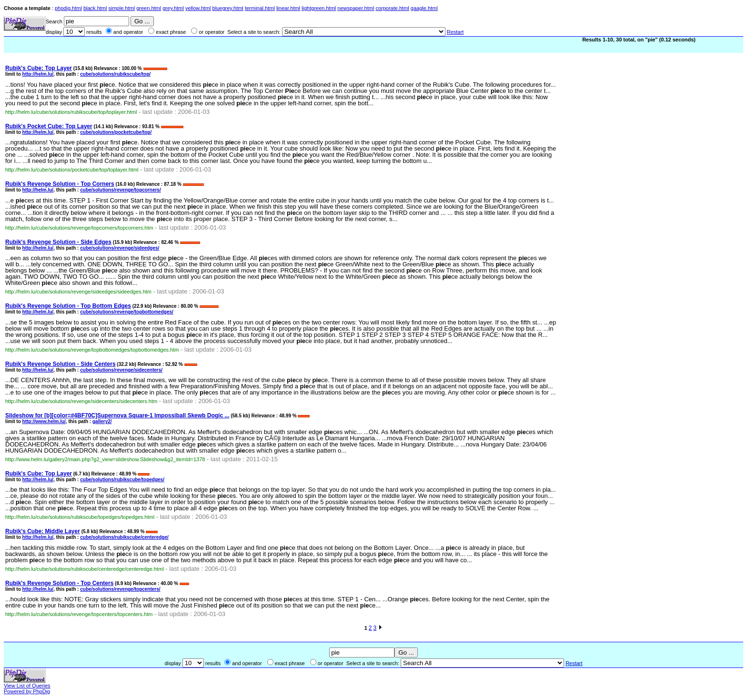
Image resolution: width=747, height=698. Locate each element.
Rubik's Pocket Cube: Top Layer (48, 126)
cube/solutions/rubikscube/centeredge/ (124, 537)
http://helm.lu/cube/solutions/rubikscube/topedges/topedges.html (79, 517)
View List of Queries (27, 685)
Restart (455, 32)
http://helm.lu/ (38, 74)
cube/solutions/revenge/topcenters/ (120, 589)
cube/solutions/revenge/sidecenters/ (121, 370)
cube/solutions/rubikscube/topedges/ (122, 479)
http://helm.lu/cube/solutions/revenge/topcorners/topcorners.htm (79, 228)
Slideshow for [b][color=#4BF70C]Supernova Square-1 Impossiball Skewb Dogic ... (117, 415)
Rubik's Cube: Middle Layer (42, 531)
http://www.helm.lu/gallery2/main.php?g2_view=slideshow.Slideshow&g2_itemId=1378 (105, 459)
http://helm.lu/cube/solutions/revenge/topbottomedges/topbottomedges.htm (92, 350)
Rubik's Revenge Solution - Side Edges (58, 242)
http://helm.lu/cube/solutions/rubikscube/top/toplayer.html (71, 112)
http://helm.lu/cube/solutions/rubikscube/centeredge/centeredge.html (84, 569)
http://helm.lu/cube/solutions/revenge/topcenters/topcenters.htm (78, 614)
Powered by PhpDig (27, 691)
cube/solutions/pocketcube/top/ (115, 132)
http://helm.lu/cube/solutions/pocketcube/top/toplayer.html (71, 169)
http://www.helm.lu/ (44, 421)
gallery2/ (102, 421)
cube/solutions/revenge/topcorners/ (120, 189)
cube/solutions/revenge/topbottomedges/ (126, 311)
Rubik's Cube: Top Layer (38, 68)
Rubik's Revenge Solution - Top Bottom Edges (68, 306)
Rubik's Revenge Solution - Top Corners (59, 184)
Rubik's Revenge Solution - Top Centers (59, 583)
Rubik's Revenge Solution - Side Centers (60, 364)
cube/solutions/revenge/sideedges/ (119, 248)
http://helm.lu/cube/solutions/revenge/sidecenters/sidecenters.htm (81, 401)
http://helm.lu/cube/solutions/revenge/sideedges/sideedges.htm (78, 291)
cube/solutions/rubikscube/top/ (115, 74)
